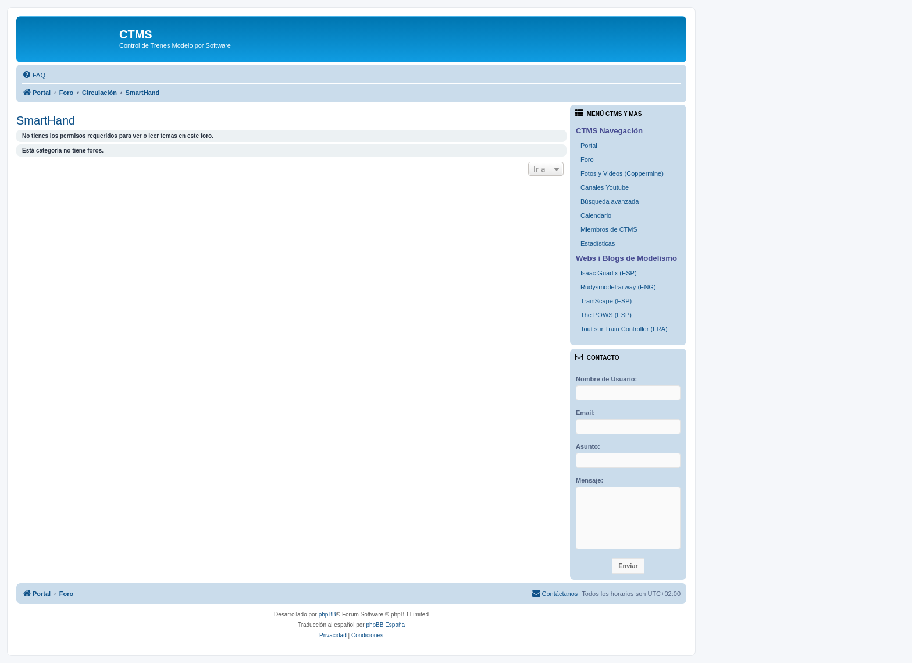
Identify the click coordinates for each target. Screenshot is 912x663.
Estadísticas (597, 243)
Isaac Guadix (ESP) (608, 273)
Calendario (595, 215)
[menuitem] (33, 75)
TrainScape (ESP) (606, 300)
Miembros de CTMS (608, 229)
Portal (588, 145)
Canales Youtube (604, 187)
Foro (587, 159)
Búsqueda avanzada (609, 201)
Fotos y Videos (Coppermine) (622, 173)
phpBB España (385, 625)
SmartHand (45, 120)
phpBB (327, 614)
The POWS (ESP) (606, 314)
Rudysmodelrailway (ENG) (618, 286)
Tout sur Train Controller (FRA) (624, 328)
